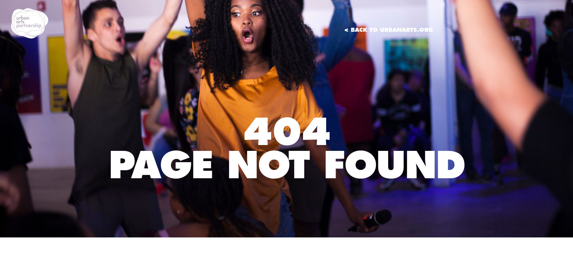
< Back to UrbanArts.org (388, 30)
